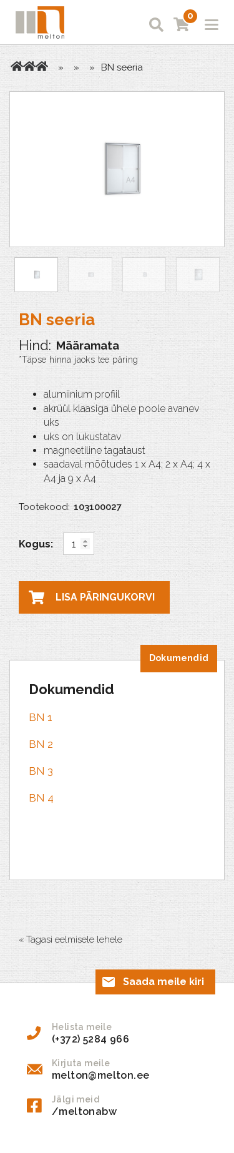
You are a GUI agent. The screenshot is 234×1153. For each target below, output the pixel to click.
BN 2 (41, 744)
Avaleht (17, 66)
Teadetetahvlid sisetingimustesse (42, 66)
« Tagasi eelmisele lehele (70, 939)
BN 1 (40, 717)
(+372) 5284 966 (90, 1039)
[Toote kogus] (78, 543)
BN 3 (41, 771)
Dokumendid (178, 658)
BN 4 (41, 798)
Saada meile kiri (163, 982)
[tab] (178, 658)
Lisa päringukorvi (105, 597)
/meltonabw (84, 1111)
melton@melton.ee (100, 1075)
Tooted (29, 66)
